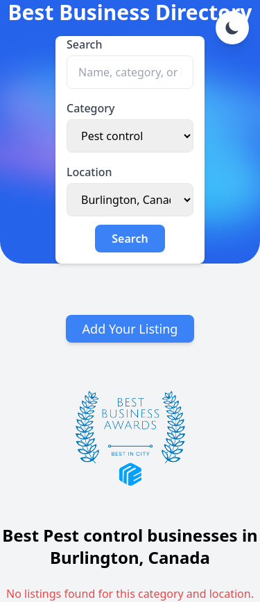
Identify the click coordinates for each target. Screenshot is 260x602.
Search (84, 44)
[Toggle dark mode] (232, 27)
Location (89, 172)
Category (91, 108)
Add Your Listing (130, 328)
